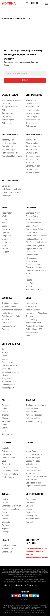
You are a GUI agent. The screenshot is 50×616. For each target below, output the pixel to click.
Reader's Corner (8, 458)
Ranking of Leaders (34, 239)
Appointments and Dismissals (34, 250)
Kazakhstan (7, 213)
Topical (5, 223)
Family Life (6, 464)
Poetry (5, 353)
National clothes (33, 418)
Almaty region (32, 143)
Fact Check (31, 474)
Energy (29, 509)
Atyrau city (6, 117)
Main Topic (30, 283)
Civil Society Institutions (36, 242)
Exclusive (6, 525)
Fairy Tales (6, 379)
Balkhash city (31, 126)
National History (33, 303)
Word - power (7, 369)
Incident (5, 252)
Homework (6, 455)
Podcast (5, 516)
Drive (28, 298)
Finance (5, 329)
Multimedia (6, 242)
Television (6, 422)
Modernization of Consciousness (9, 383)
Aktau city (6, 110)
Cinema (5, 418)
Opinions (5, 233)
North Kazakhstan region (12, 156)
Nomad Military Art (34, 323)
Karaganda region (33, 113)
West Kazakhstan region (12, 101)
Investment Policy (33, 223)
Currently (31, 208)
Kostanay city (8, 140)
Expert (5, 239)
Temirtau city (31, 123)
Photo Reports (8, 477)
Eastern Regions (10, 181)
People (29, 280)
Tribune (29, 287)
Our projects (7, 236)
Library (5, 376)
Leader (5, 503)
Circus (4, 425)
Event (4, 513)
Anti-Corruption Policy (11, 316)
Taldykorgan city (33, 147)
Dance (4, 409)
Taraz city (30, 163)
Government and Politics (36, 236)
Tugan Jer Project (33, 458)
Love (4, 461)
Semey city (6, 186)
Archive (5, 249)
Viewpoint (6, 522)
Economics (7, 298)
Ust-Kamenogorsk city (11, 189)
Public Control (8, 313)
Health (5, 500)
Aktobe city (7, 123)
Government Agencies (35, 246)
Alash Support (8, 388)
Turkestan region (33, 156)
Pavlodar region (8, 150)
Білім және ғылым (35, 494)
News (4, 208)
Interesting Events (10, 471)
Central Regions (34, 95)
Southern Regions (34, 135)
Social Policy (31, 233)
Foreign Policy (32, 216)
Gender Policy (32, 226)
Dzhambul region (33, 166)
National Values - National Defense (33, 469)
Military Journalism (10, 474)
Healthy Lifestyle (9, 545)
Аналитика (6, 323)
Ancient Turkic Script (35, 326)
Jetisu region (31, 150)
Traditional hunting (34, 422)
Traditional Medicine (10, 549)
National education (34, 415)
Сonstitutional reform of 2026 (36, 272)
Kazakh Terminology (10, 509)
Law (27, 277)
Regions (5, 529)
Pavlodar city (7, 147)
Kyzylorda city (32, 169)
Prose (4, 356)
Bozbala (5, 448)
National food (31, 412)
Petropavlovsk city (10, 153)
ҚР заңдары (31, 258)
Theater (5, 415)
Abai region (6, 196)
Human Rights (32, 255)
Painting (5, 405)
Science (29, 506)
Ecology (5, 532)
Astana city (31, 101)
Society (5, 220)
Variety (5, 428)
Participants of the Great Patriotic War (36, 478)
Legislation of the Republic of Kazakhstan (36, 484)
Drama (5, 359)
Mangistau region (9, 107)
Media (4, 431)
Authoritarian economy (12, 310)
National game (32, 409)
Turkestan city (32, 160)
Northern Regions (10, 135)
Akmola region (32, 104)
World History (31, 307)
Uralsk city (6, 104)
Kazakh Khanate (33, 310)
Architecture (7, 435)
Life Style (6, 443)
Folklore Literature (34, 455)
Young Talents (32, 451)
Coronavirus (7, 552)
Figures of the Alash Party (37, 313)
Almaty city (31, 140)
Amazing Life (31, 516)
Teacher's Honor (33, 519)
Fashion (5, 468)
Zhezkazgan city (33, 120)
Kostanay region (9, 143)
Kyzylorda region (33, 173)
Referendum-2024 (34, 290)
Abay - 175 (30, 336)
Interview (6, 229)
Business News (8, 326)
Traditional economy (10, 303)
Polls (4, 246)
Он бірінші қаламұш (10, 372)
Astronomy (30, 503)
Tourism (5, 320)
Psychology (31, 500)
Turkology (30, 316)
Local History (31, 320)
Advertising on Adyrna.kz (13, 585)
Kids (27, 448)
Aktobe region (8, 120)
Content (29, 522)
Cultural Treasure (9, 366)
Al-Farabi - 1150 (32, 333)
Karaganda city (32, 110)
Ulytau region (31, 117)
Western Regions (10, 95)
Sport (4, 226)
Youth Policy (31, 220)
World (4, 216)
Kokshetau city (32, 107)
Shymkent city (32, 153)
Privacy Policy (33, 585)
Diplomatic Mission (34, 267)
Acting (5, 412)
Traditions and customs (36, 405)
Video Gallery (31, 464)
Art (3, 349)
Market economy (9, 307)
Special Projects (33, 461)
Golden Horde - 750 (34, 329)
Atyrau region (7, 113)
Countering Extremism (11, 506)
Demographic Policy (34, 229)
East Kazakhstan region (12, 193)
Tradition (30, 400)
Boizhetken (7, 451)
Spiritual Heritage (11, 344)
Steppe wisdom (8, 362)
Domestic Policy (33, 213)
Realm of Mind (32, 513)
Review (5, 519)
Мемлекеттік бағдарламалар (33, 262)
